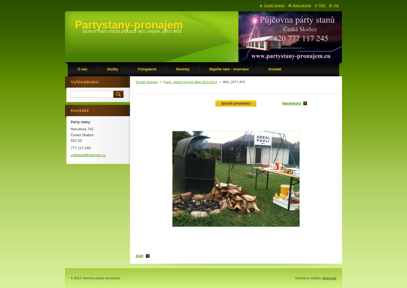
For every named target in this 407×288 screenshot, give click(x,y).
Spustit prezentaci (236, 103)
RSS (322, 5)
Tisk (336, 5)
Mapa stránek (302, 5)
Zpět (139, 256)
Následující (291, 103)
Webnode (329, 278)
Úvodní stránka (146, 82)
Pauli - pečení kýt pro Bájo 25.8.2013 (190, 82)
